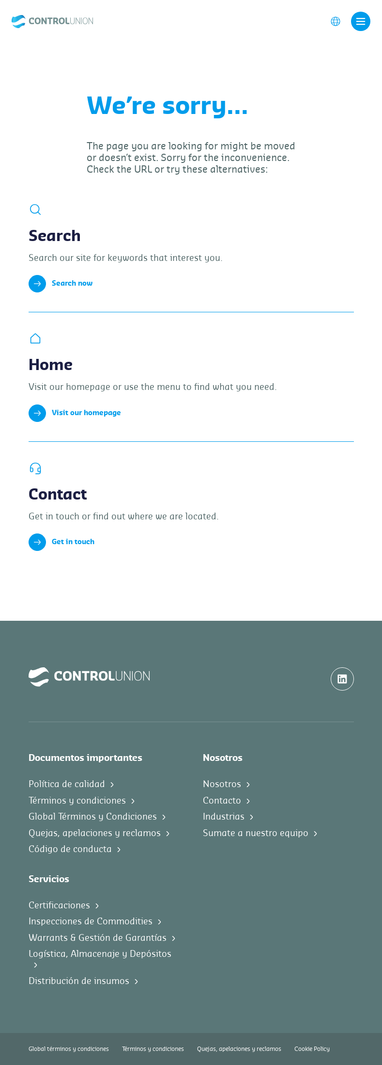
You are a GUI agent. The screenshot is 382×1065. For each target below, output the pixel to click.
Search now (60, 283)
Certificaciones (59, 905)
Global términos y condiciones (69, 1049)
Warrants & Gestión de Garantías (98, 938)
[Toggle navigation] (360, 21)
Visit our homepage (75, 413)
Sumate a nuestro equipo (255, 833)
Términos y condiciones (77, 800)
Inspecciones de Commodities (91, 921)
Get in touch (61, 542)
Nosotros (222, 784)
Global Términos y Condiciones (93, 816)
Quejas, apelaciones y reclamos (95, 833)
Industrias (223, 816)
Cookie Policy (312, 1049)
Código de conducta (70, 849)
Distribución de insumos (79, 981)
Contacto (222, 800)
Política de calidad (67, 784)
